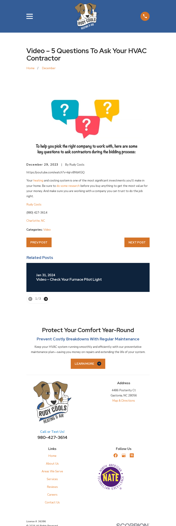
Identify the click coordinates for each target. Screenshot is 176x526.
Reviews (52, 487)
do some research (68, 186)
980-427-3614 (52, 437)
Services (52, 479)
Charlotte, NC (35, 221)
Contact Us (52, 502)
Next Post (137, 242)
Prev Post (38, 242)
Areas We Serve (52, 471)
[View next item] (46, 299)
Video (47, 230)
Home (52, 456)
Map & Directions (123, 401)
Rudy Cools (33, 205)
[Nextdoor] (132, 455)
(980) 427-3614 (36, 213)
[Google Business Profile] (124, 455)
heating (38, 181)
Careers (52, 495)
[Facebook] (116, 455)
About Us (52, 464)
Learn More (88, 364)
